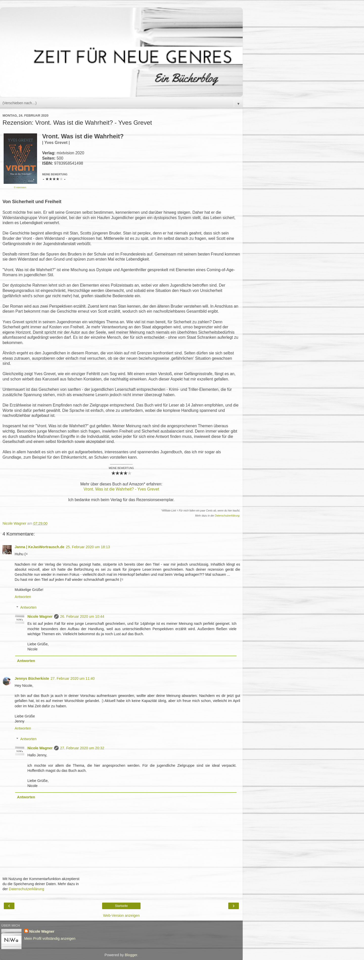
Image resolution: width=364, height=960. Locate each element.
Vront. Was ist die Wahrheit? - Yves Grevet (121, 489)
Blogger (131, 955)
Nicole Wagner (39, 616)
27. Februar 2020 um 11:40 (73, 678)
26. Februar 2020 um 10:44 (82, 616)
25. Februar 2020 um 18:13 (88, 547)
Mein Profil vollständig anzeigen (49, 938)
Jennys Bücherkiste (32, 678)
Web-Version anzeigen (121, 915)
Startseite (121, 906)
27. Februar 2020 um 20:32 (82, 748)
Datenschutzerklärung (227, 515)
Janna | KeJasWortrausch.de (39, 547)
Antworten (23, 597)
